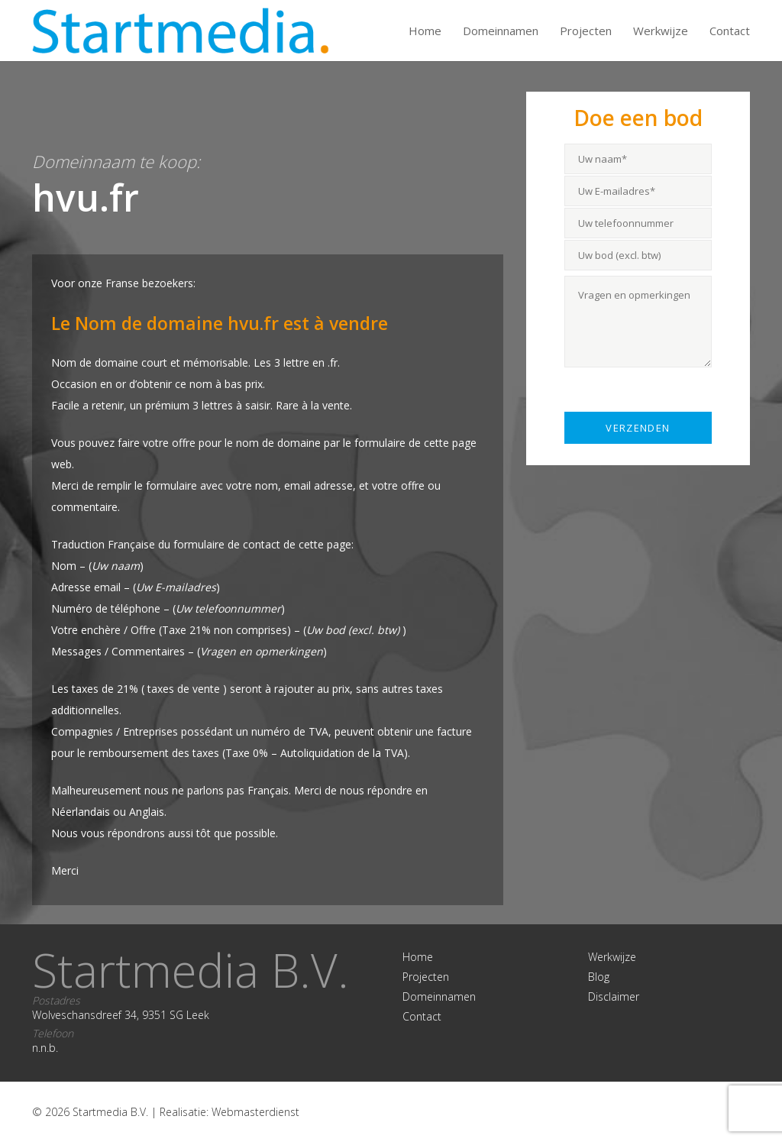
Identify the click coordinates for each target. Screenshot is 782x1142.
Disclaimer (613, 996)
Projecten (586, 30)
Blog (598, 976)
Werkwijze (660, 30)
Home (425, 30)
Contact (729, 30)
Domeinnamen (500, 30)
